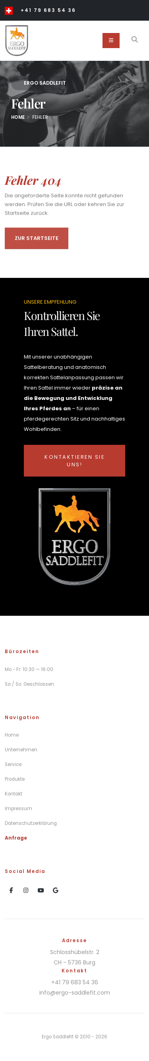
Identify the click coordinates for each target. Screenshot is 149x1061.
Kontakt (13, 794)
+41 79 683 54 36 (48, 10)
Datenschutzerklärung (31, 823)
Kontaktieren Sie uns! (74, 461)
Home (18, 117)
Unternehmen (21, 750)
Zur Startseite (36, 240)
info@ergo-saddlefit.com (74, 993)
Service (13, 764)
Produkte (15, 779)
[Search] (135, 40)
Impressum (18, 808)
